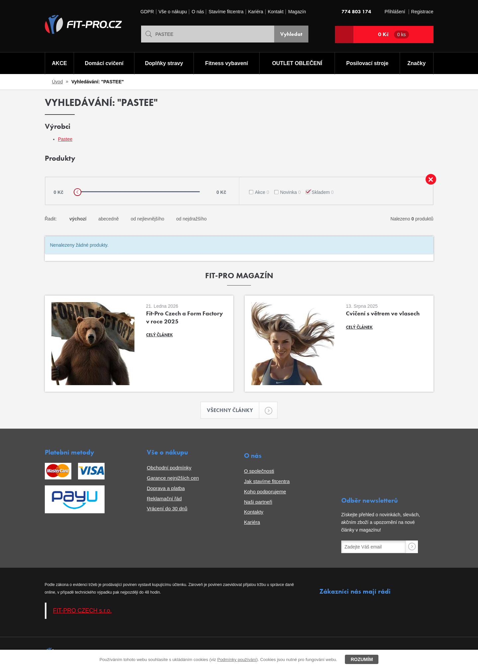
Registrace (422, 11)
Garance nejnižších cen (173, 478)
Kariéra (255, 11)
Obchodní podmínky (169, 467)
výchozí (77, 218)
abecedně (108, 218)
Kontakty (253, 512)
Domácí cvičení (104, 63)
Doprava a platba (166, 488)
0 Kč (393, 35)
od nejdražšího (191, 218)
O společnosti (259, 471)
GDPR (147, 11)
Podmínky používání (236, 659)
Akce (262, 192)
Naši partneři (258, 502)
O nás (198, 11)
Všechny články (233, 410)
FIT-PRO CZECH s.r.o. (82, 610)
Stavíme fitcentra (225, 11)
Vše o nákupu (173, 11)
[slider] (77, 192)
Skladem (323, 192)
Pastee (65, 139)
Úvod (57, 81)
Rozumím (362, 659)
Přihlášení (394, 11)
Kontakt (275, 11)
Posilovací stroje (367, 63)
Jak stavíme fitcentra (267, 481)
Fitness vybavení (226, 63)
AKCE (59, 63)
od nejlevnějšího (147, 218)
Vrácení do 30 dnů (167, 508)
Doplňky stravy (164, 63)
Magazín (297, 11)
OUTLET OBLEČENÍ (297, 63)
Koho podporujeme (265, 491)
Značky (416, 63)
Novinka (290, 192)
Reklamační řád (164, 498)
